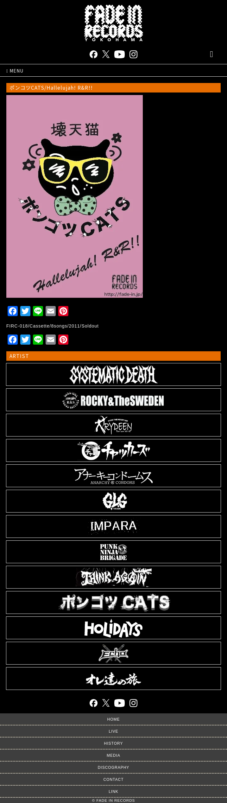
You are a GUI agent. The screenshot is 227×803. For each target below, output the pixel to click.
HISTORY (113, 743)
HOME (113, 719)
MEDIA (113, 755)
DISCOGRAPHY (113, 767)
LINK (113, 791)
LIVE (113, 731)
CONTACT (113, 779)
